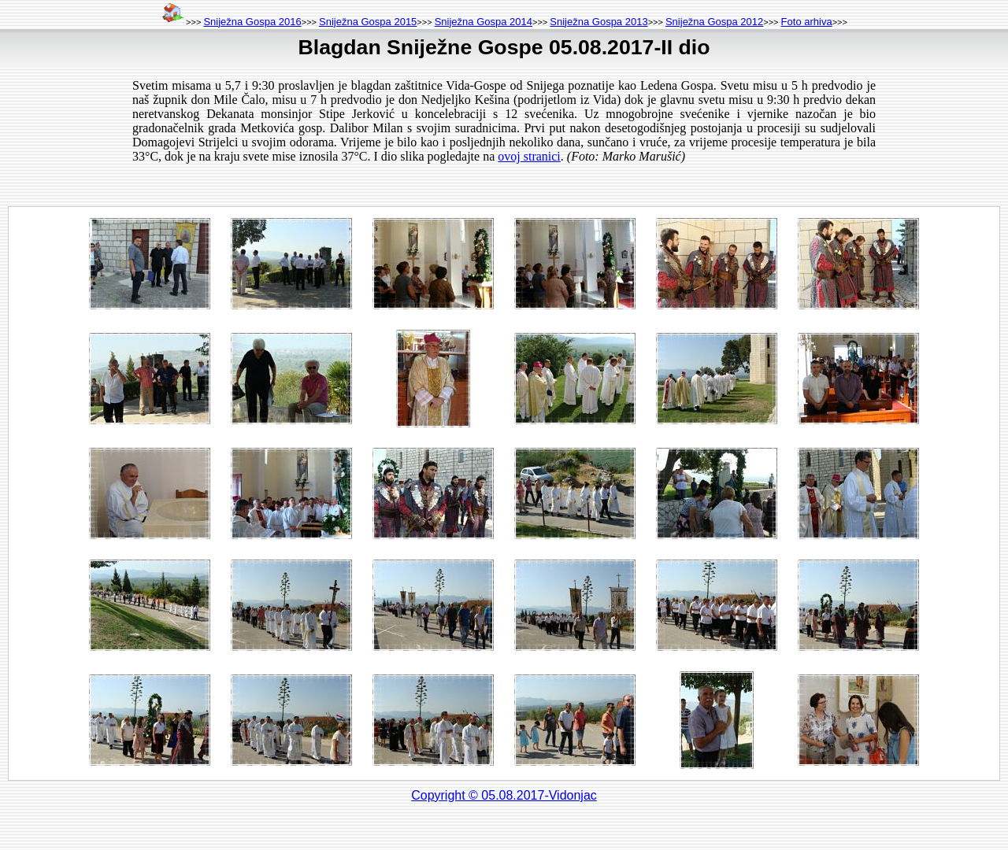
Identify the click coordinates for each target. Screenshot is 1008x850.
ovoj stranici (529, 156)
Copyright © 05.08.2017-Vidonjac (504, 795)
